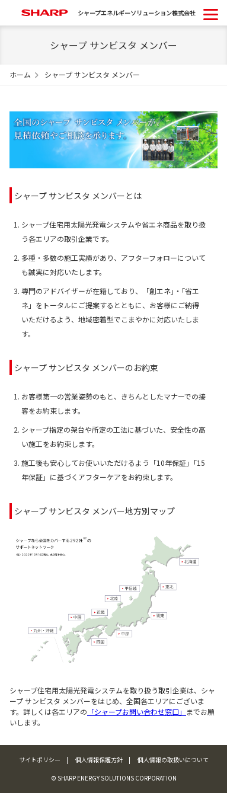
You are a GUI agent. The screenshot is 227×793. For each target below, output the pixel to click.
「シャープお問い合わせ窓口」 (136, 711)
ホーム (20, 74)
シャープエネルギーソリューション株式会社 (137, 12)
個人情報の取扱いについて (173, 759)
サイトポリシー (39, 759)
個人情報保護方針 (99, 759)
